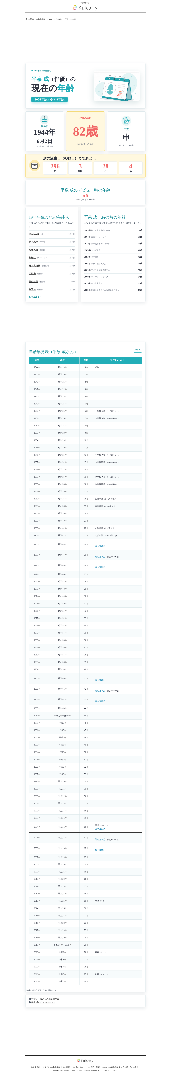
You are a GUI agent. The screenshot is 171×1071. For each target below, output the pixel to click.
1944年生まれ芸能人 (55, 19)
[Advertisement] (85, 44)
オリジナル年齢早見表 (51, 1067)
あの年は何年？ (79, 1067)
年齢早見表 (35, 1067)
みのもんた (34, 234)
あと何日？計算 (94, 1067)
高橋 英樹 (33, 250)
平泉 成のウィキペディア (43, 1002)
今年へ (137, 350)
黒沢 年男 (33, 281)
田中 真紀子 (34, 266)
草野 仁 (32, 257)
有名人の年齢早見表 (110, 1067)
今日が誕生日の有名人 (129, 1067)
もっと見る (35, 296)
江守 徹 (32, 273)
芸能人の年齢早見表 (37, 19)
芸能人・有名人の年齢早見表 (45, 999)
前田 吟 (32, 289)
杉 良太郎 (33, 242)
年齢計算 (66, 1067)
